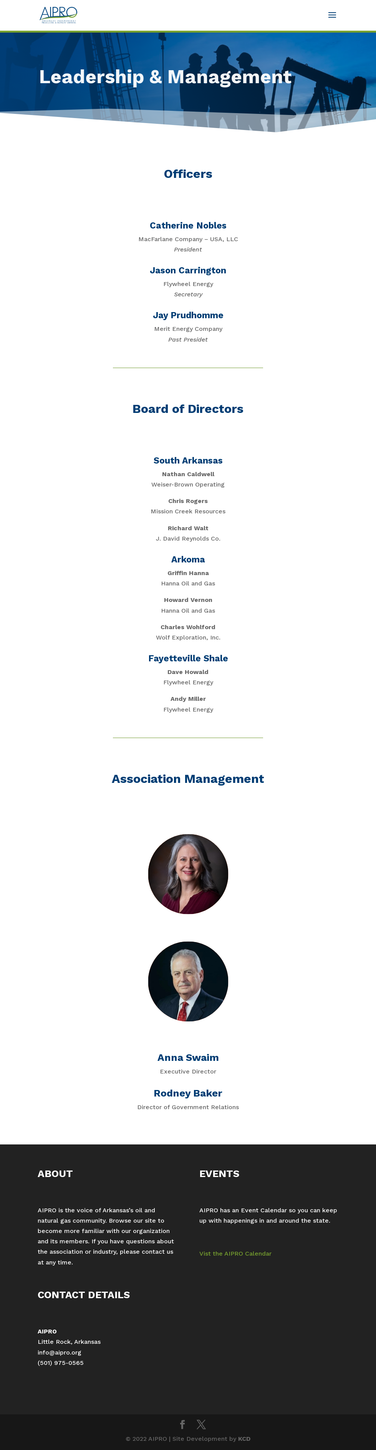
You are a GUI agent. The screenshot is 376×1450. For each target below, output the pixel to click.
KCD (244, 1438)
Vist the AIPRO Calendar (235, 1253)
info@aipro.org (59, 1352)
